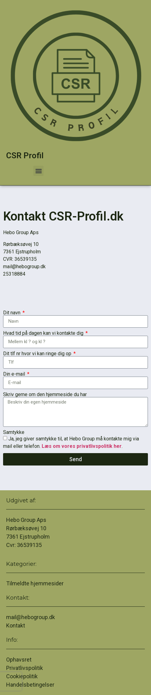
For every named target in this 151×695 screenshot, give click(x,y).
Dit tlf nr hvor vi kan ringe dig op (38, 353)
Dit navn (12, 312)
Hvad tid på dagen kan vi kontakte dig (44, 333)
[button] (38, 171)
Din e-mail (14, 374)
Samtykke (13, 432)
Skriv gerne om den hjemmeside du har (45, 394)
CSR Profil (25, 155)
